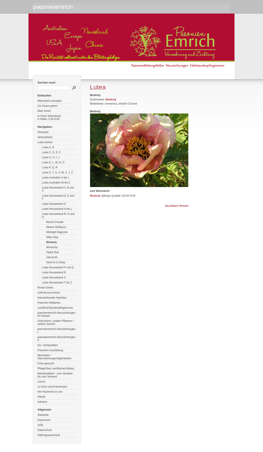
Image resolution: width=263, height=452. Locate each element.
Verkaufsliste (44, 137)
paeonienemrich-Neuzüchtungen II (56, 339)
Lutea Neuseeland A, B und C (58, 189)
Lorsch (41, 381)
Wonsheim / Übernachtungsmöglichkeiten (54, 357)
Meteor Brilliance (56, 227)
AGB (40, 425)
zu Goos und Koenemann (52, 386)
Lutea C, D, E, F (51, 152)
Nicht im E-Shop (55, 262)
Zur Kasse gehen (47, 105)
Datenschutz (44, 430)
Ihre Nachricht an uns (49, 391)
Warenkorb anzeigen (49, 100)
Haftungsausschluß (48, 435)
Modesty (51, 242)
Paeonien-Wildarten (48, 302)
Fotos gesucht (45, 363)
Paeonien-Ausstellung (50, 350)
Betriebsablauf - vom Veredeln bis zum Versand (55, 375)
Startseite (43, 132)
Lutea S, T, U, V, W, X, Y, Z (57, 172)
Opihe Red (52, 252)
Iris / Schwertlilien (47, 345)
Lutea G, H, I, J (51, 157)
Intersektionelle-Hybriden (52, 297)
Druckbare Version (176, 205)
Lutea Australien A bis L (55, 177)
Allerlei (41, 396)
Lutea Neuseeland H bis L (57, 208)
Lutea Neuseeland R (54, 272)
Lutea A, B (48, 147)
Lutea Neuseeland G (54, 203)
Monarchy (52, 247)
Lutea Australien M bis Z (56, 182)
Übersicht (51, 257)
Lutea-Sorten (45, 142)
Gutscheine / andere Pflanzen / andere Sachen (55, 322)
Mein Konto (44, 110)
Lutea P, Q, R (49, 167)
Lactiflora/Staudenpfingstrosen (55, 307)
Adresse (42, 401)
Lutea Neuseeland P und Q (58, 267)
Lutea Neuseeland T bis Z (57, 282)
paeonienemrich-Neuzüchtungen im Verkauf (56, 314)
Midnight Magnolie (57, 232)
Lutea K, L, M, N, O (53, 162)
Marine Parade (55, 222)
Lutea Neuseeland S (54, 277)
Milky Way (52, 237)
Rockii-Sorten (45, 287)
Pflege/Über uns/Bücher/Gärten (55, 368)
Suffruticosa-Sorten (48, 292)
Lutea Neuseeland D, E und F (58, 197)
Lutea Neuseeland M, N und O (58, 215)
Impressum (43, 420)
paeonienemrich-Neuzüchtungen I (56, 330)
